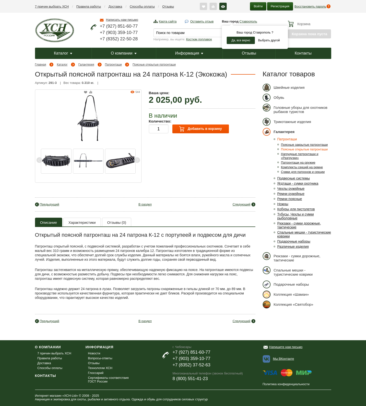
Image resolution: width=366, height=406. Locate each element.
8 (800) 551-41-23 (190, 378)
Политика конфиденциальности (286, 384)
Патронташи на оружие (298, 162)
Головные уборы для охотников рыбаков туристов (295, 109)
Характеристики (82, 222)
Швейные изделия (284, 87)
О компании (124, 53)
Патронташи (113, 64)
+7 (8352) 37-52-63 (192, 364)
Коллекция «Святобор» (288, 304)
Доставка (115, 6)
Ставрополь (248, 21)
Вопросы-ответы (100, 358)
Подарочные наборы (293, 241)
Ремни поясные (289, 199)
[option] (56, 161)
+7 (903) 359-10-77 (119, 32)
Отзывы (168, 6)
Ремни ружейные (291, 194)
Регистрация (280, 6)
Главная (40, 64)
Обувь (273, 97)
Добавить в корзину (200, 129)
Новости (94, 353)
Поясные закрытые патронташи (304, 145)
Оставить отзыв (201, 21)
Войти (258, 6)
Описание (48, 222)
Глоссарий (95, 373)
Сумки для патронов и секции (303, 172)
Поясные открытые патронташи (154, 64)
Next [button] (137, 160)
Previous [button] (39, 160)
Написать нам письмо (122, 20)
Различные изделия (293, 246)
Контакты (303, 53)
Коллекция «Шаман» (286, 294)
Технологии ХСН (100, 368)
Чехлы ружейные (291, 189)
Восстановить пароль (310, 6)
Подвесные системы (293, 178)
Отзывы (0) (116, 222)
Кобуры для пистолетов (296, 209)
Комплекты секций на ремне (302, 167)
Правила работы (88, 6)
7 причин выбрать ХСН (52, 6)
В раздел (145, 204)
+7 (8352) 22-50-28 (119, 38)
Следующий (241, 204)
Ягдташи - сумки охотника (298, 183)
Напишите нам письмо (286, 347)
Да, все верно (240, 40)
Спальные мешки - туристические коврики (288, 271)
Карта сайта (168, 21)
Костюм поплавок (199, 39)
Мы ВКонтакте (283, 359)
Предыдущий (49, 204)
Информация (189, 53)
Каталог (63, 53)
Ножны (282, 204)
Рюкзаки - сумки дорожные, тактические (291, 257)
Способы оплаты (142, 6)
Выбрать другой (269, 40)
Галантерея (86, 64)
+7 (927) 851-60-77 (119, 26)
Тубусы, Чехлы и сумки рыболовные (295, 216)
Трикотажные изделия (287, 121)
